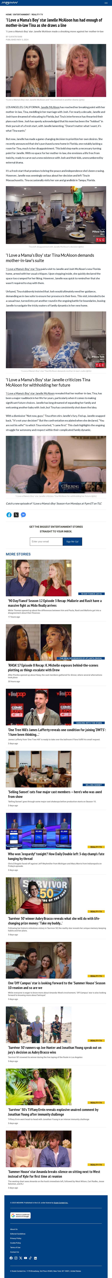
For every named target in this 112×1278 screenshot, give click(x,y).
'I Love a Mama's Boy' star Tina (23, 269)
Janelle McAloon (50, 107)
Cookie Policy (15, 1243)
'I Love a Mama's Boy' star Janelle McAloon (30, 393)
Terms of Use (15, 1247)
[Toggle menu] (108, 3)
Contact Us (14, 1252)
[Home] (9, 2)
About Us (14, 1229)
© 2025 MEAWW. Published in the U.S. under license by (32, 1203)
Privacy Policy (15, 1238)
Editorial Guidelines (17, 1234)
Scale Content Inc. (61, 1203)
